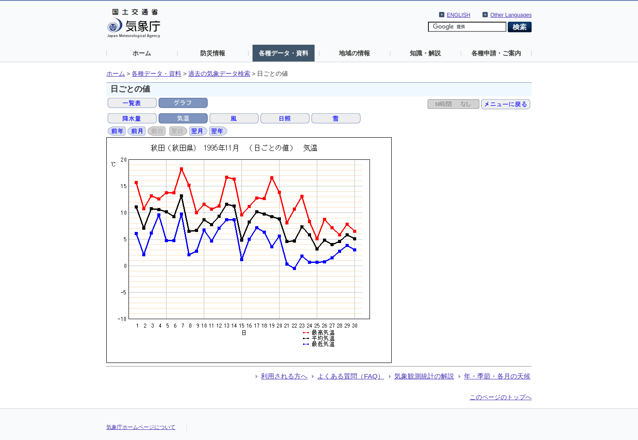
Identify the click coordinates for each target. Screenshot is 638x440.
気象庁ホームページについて (140, 427)
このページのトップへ (501, 397)
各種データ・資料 (283, 53)
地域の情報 (354, 53)
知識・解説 (425, 53)
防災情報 (212, 53)
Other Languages (511, 15)
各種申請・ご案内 (496, 53)
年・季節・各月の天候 (497, 376)
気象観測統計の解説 (424, 376)
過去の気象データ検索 (219, 73)
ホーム (141, 53)
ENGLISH (459, 15)
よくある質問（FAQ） (350, 376)
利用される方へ (284, 376)
